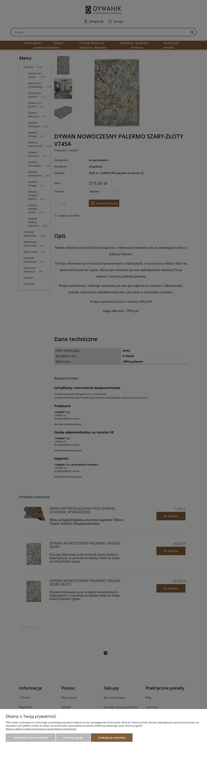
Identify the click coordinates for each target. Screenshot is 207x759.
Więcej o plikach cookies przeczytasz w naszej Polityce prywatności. (41, 728)
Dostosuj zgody (73, 737)
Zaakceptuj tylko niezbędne (30, 737)
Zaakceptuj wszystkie (111, 737)
